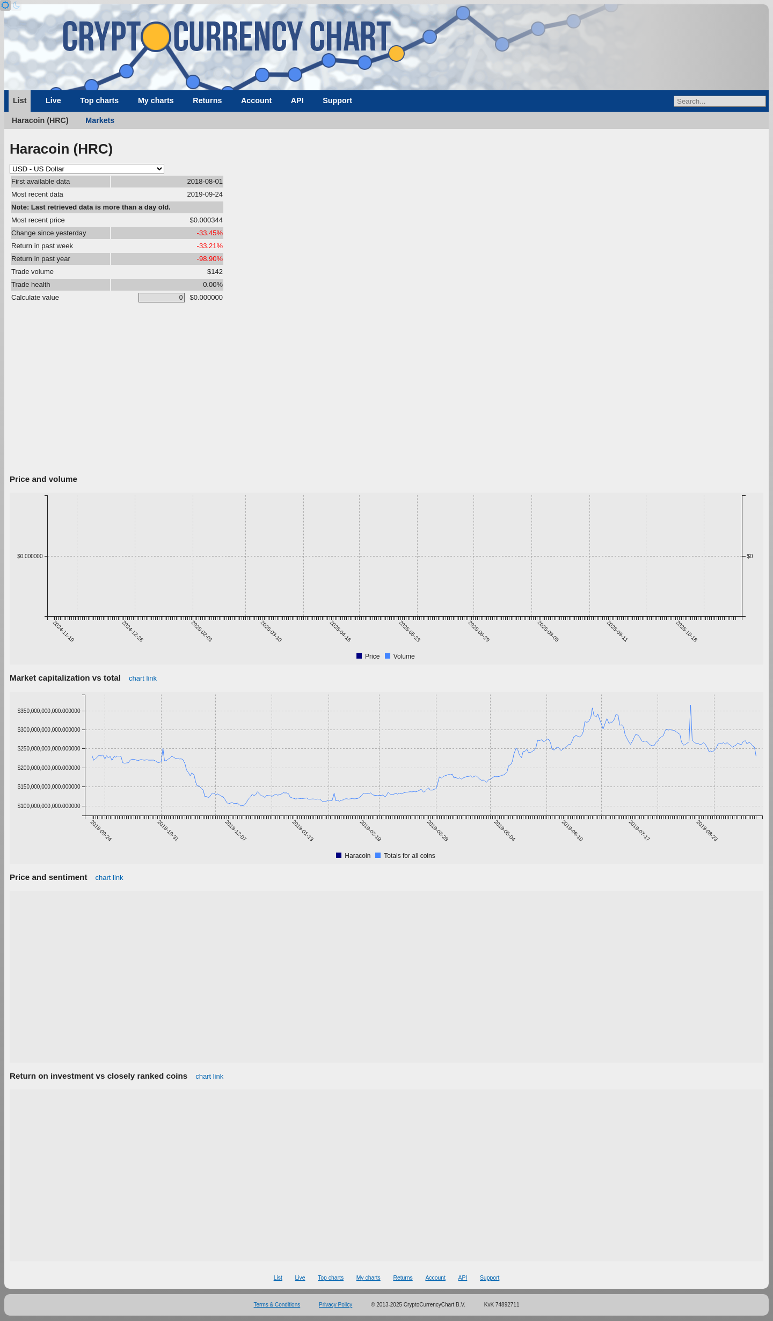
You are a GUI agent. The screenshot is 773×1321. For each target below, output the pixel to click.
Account (256, 100)
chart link (143, 678)
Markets (99, 120)
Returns (207, 100)
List (19, 100)
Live (53, 100)
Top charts (99, 100)
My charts (156, 100)
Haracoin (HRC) (40, 120)
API (297, 100)
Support (337, 100)
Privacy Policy (335, 1305)
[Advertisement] (386, 390)
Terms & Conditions (277, 1305)
